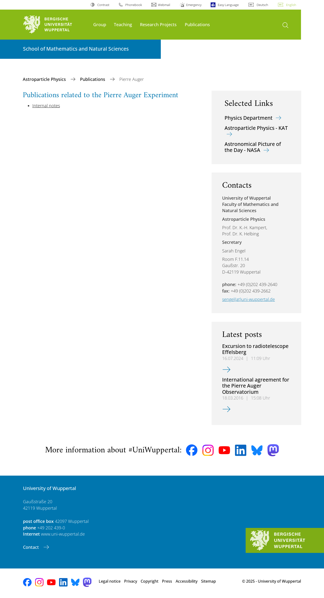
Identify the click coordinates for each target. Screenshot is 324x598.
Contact (31, 547)
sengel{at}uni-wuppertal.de (248, 299)
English (291, 5)
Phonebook (133, 5)
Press (167, 581)
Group (99, 24)
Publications (197, 24)
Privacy (130, 581)
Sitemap (208, 581)
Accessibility (186, 581)
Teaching (123, 24)
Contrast (103, 5)
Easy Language (228, 5)
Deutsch (262, 5)
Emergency (194, 5)
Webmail (164, 5)
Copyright (149, 581)
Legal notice (110, 581)
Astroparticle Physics (45, 79)
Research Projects (158, 24)
